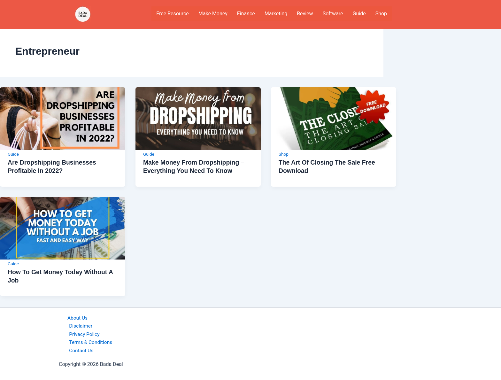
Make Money (212, 14)
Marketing (276, 14)
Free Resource (172, 14)
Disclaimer (80, 325)
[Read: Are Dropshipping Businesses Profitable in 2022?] (62, 118)
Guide (359, 14)
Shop (381, 14)
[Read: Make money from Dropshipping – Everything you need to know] (198, 118)
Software (333, 14)
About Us (75, 317)
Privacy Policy (83, 333)
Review (305, 14)
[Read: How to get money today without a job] (62, 227)
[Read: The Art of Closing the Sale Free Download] (333, 118)
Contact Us (80, 350)
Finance (246, 14)
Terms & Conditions (90, 342)
